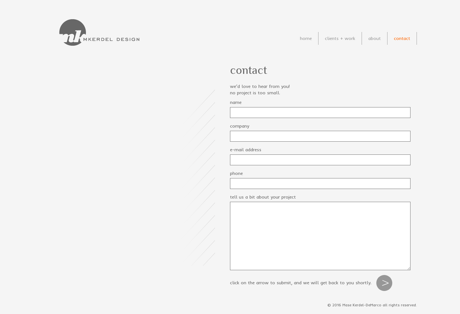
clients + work (340, 38)
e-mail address (245, 150)
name (235, 102)
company (239, 126)
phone (236, 173)
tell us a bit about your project (263, 197)
